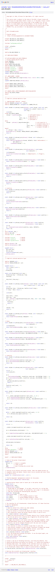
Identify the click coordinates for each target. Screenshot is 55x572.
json (52, 569)
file (31, 12)
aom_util (46, 7)
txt (49, 569)
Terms (16, 569)
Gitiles (8, 569)
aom (9, 7)
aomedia (4, 7)
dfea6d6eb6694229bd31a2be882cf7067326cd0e (26, 7)
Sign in (52, 2)
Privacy (12, 569)
